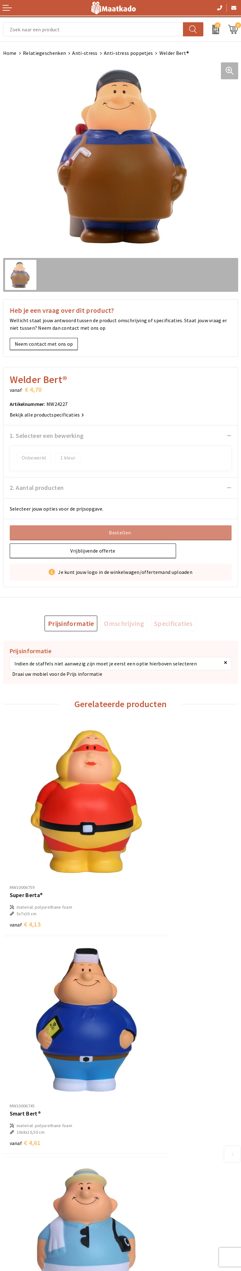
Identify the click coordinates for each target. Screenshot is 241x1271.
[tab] (71, 623)
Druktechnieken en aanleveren (157, 1130)
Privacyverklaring (143, 1196)
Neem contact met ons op (44, 344)
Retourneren (17, 1196)
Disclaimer (135, 1206)
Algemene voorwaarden (150, 1176)
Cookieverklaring (143, 1186)
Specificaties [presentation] (173, 623)
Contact (12, 1176)
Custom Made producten (151, 1120)
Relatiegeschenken (44, 53)
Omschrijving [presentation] (124, 623)
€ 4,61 (142, 876)
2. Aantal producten (37, 487)
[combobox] (93, 29)
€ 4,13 (25, 876)
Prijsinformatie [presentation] (71, 623)
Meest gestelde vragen (149, 1110)
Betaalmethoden (22, 1186)
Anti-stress (84, 53)
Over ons (133, 1100)
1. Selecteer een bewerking (47, 435)
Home (10, 53)
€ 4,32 (25, 1047)
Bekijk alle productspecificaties (47, 415)
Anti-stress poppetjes (128, 53)
